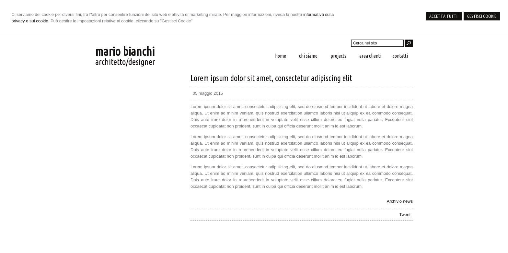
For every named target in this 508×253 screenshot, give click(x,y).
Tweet (404, 214)
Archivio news (400, 201)
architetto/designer (125, 61)
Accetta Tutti (443, 16)
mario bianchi (125, 51)
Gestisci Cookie (481, 16)
